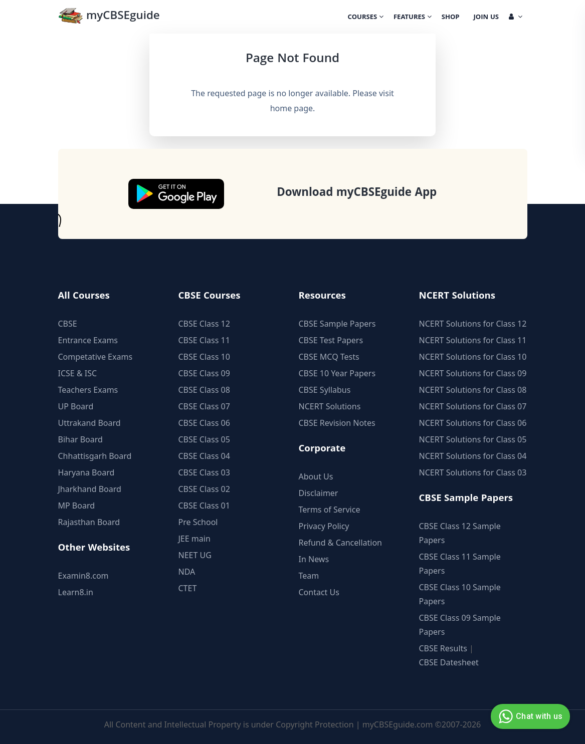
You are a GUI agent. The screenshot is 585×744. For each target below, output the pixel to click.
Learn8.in (75, 592)
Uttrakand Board (89, 422)
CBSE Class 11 (204, 340)
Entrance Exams (88, 340)
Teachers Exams (88, 389)
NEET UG (195, 555)
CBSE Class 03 (204, 472)
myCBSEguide (109, 17)
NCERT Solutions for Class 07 (473, 406)
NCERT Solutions (330, 406)
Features (413, 17)
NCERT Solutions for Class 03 (473, 472)
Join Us (486, 17)
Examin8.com (83, 575)
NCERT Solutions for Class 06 (473, 422)
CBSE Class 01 (204, 505)
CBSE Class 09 (204, 373)
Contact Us (319, 592)
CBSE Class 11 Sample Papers (460, 563)
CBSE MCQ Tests (329, 356)
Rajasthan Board (89, 522)
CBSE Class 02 (204, 488)
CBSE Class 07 (204, 406)
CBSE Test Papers (331, 340)
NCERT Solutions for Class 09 (473, 373)
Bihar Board (80, 439)
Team (309, 575)
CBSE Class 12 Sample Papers (460, 533)
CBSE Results (443, 648)
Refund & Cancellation (340, 542)
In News (314, 559)
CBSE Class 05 (204, 439)
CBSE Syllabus (325, 389)
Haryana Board (86, 472)
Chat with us (529, 716)
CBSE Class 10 (204, 356)
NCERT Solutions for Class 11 (473, 340)
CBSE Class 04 (204, 455)
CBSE (67, 323)
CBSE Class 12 (204, 323)
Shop (451, 17)
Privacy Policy (324, 526)
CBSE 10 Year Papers (337, 373)
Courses (365, 17)
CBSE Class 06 (204, 422)
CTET (187, 588)
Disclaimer (318, 493)
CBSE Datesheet (449, 662)
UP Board (76, 406)
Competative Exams (95, 356)
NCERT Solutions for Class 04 (473, 455)
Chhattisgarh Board (95, 455)
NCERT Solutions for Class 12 (473, 323)
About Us (316, 476)
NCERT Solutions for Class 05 (473, 439)
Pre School (198, 522)
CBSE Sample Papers (337, 323)
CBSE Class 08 (204, 389)
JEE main (194, 538)
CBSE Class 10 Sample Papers (460, 594)
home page (291, 108)
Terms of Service (329, 509)
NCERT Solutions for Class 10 (473, 356)
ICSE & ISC (77, 373)
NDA (187, 571)
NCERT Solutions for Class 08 (473, 389)
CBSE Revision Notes (337, 422)
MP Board (76, 505)
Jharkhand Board (89, 488)
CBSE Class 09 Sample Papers (460, 624)
